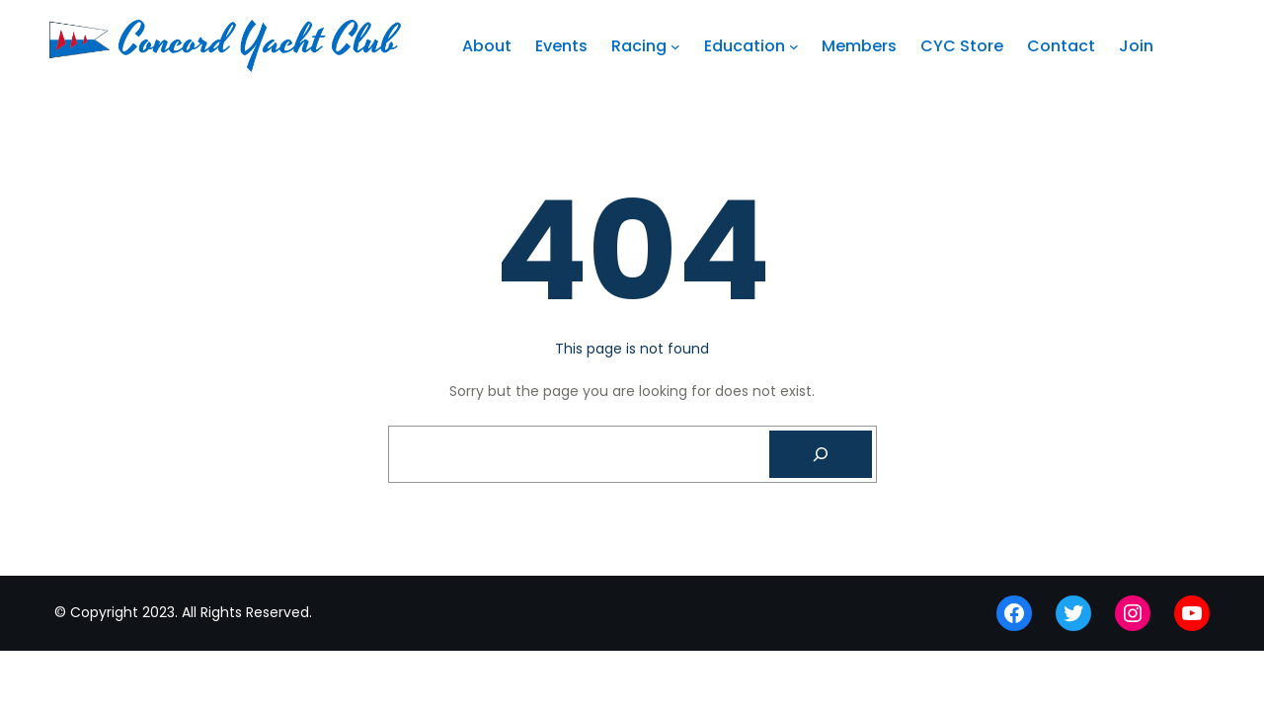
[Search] (820, 454)
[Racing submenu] (675, 46)
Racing (639, 46)
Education (744, 46)
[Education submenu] (794, 46)
